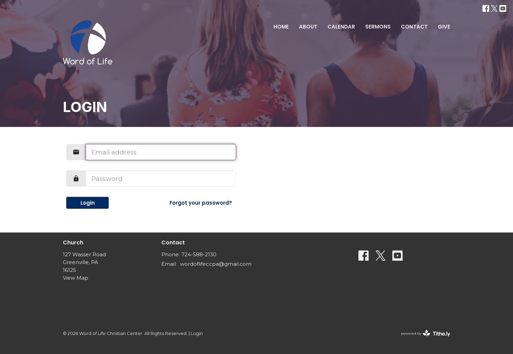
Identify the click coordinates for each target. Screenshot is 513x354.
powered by (425, 333)
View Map (75, 278)
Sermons (378, 26)
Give (444, 26)
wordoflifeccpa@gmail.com (215, 264)
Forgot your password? (201, 202)
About (308, 26)
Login (88, 202)
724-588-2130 (198, 254)
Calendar (341, 26)
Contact (414, 26)
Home (281, 26)
